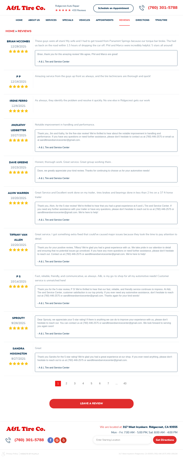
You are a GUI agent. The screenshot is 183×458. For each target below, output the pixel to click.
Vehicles (84, 20)
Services (51, 20)
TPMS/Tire (161, 20)
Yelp (64, 440)
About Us (34, 20)
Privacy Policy (12, 454)
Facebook (50, 440)
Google (57, 440)
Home (19, 20)
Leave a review (91, 403)
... (116, 383)
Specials (67, 20)
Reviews (124, 20)
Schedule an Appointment (113, 8)
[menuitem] (19, 20)
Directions (142, 20)
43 (125, 383)
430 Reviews (79, 10)
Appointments (104, 20)
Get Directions (165, 440)
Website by (29, 454)
